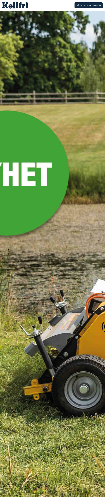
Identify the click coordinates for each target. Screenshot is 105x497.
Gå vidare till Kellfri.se (89, 5)
